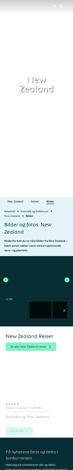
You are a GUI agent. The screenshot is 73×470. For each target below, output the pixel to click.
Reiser (35, 201)
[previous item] (5, 279)
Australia (14, 452)
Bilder (50, 201)
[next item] (66, 279)
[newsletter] (62, 439)
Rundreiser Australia (21, 468)
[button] (17, 310)
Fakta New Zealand (49, 468)
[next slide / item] (64, 311)
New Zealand (15, 201)
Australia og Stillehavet (34, 211)
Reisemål (9, 211)
